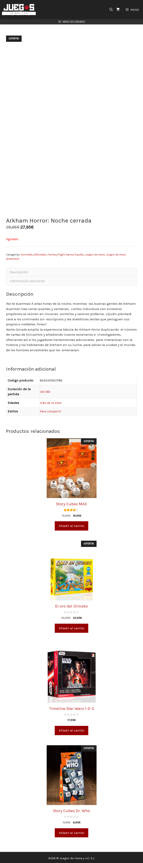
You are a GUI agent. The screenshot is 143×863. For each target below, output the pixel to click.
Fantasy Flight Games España (66, 253)
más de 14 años (51, 401)
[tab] (71, 270)
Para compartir (50, 410)
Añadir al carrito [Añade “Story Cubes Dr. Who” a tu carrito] (71, 831)
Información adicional (27, 279)
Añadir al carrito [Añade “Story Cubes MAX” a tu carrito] (71, 524)
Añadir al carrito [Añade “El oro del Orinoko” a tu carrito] (71, 626)
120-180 (45, 390)
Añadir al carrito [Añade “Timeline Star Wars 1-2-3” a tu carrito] (71, 729)
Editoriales (40, 253)
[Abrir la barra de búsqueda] (111, 9)
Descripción (19, 271)
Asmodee (27, 253)
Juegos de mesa (95, 253)
